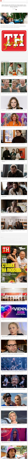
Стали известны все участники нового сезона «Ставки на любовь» (13, 76)
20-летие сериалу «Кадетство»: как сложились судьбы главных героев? (13, 93)
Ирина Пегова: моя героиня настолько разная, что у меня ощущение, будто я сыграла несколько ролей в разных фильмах (14, 6)
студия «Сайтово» (7, 244)
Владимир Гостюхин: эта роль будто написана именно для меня (12, 213)
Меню (27, 3)
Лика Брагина (14, 9)
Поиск (27, 1)
